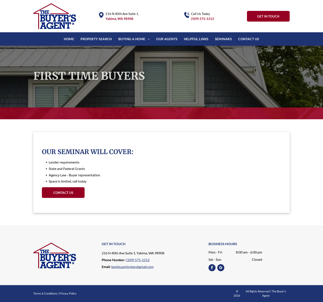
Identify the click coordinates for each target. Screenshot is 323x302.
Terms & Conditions (45, 293)
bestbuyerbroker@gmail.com (132, 267)
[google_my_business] (220, 268)
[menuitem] (69, 39)
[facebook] (212, 268)
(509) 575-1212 (202, 19)
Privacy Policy (67, 293)
